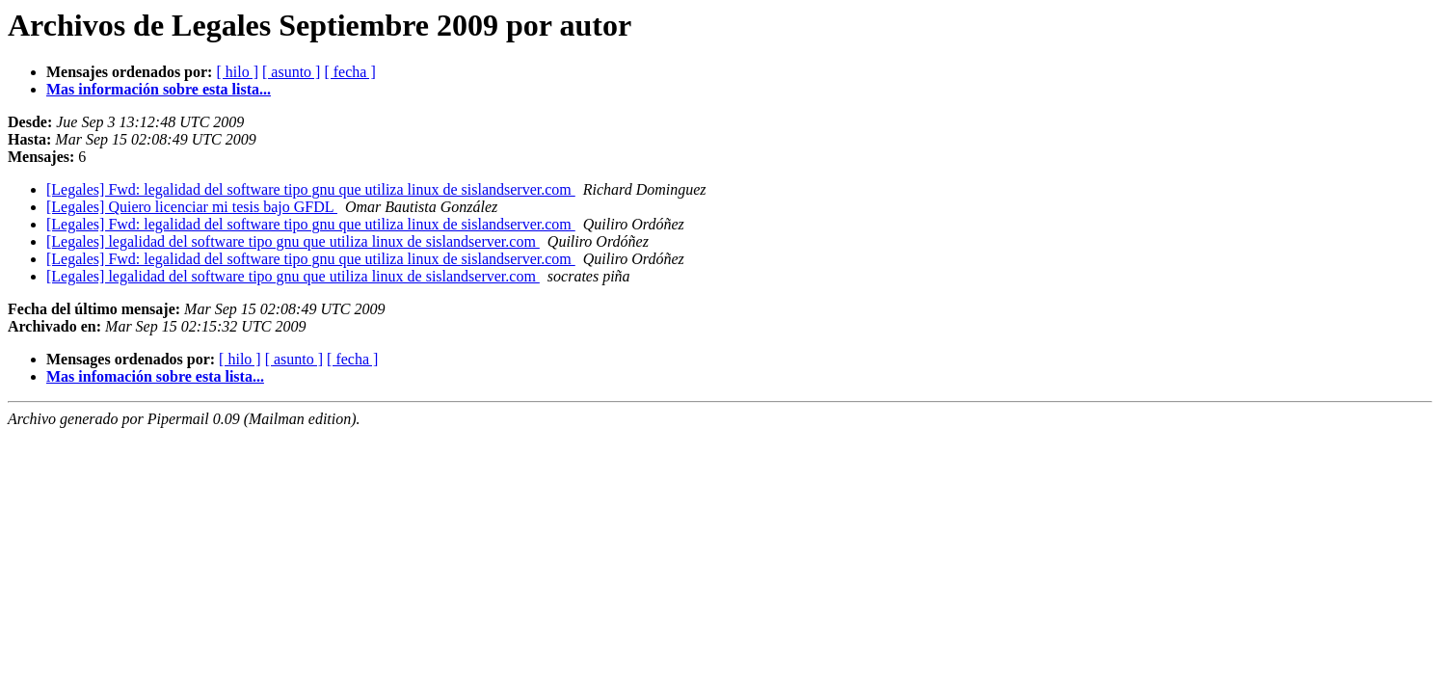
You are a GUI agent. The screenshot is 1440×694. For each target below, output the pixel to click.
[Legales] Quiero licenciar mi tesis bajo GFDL (191, 207)
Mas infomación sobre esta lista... (155, 376)
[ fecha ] (349, 72)
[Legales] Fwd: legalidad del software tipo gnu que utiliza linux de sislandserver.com (310, 189)
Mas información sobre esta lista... (158, 89)
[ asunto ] (291, 72)
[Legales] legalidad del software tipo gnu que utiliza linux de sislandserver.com (293, 241)
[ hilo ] (237, 72)
